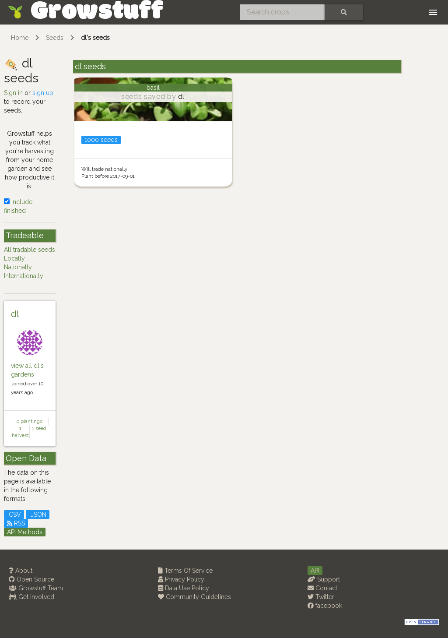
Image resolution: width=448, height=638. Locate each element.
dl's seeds (95, 37)
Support (324, 579)
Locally (14, 258)
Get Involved (31, 596)
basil (153, 87)
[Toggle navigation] (433, 12)
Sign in (13, 92)
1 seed (39, 428)
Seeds (54, 37)
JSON (37, 514)
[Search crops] (282, 12)
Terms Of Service (185, 570)
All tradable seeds (29, 249)
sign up (42, 92)
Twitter (321, 596)
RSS (16, 523)
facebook (325, 605)
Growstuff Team (36, 588)
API (315, 570)
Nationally (18, 267)
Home (19, 37)
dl (15, 314)
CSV (14, 514)
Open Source (31, 579)
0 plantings (29, 421)
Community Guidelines (194, 596)
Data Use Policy (183, 588)
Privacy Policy (181, 579)
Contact (322, 588)
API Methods (24, 532)
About (20, 570)
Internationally (23, 275)
